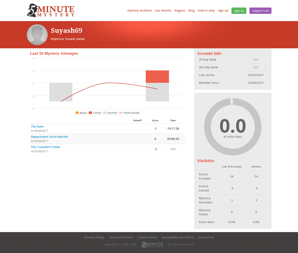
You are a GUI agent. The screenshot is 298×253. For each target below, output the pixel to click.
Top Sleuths (163, 10)
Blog (191, 10)
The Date (37, 126)
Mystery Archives (139, 10)
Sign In (239, 11)
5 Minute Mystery (50, 10)
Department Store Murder (49, 137)
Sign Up (223, 10)
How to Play (206, 10)
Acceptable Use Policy (177, 237)
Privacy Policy (94, 237)
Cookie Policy (147, 237)
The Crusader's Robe (45, 147)
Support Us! (260, 11)
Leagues (179, 10)
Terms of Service (121, 237)
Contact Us (206, 237)
